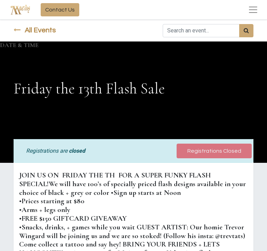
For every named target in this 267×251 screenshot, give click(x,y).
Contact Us (60, 10)
